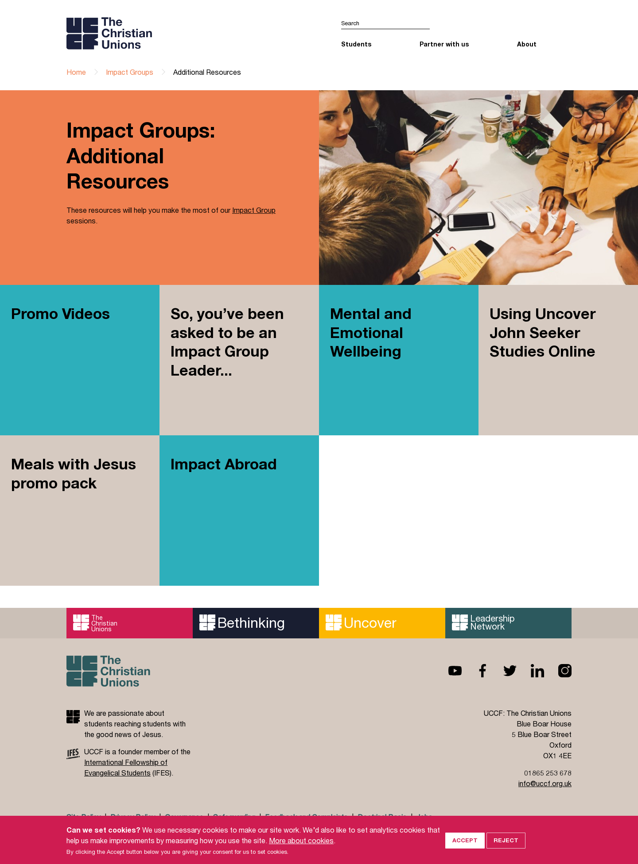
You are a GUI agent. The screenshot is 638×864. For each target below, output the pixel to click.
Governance (184, 817)
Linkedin (530, 670)
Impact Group (254, 211)
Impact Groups (129, 72)
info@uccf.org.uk (545, 783)
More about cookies (301, 849)
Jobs (424, 817)
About (527, 44)
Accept (465, 849)
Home (76, 72)
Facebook (475, 670)
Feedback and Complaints (306, 817)
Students (356, 44)
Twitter (503, 670)
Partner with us (444, 44)
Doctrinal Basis (382, 817)
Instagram (558, 670)
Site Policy (83, 817)
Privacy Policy (132, 817)
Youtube (448, 670)
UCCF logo (143, 33)
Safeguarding (234, 817)
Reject (506, 849)
